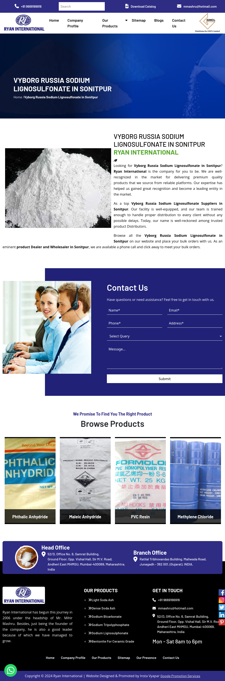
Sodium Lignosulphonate (108, 633)
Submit (165, 378)
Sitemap (139, 20)
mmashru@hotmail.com (197, 6)
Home (54, 20)
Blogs (159, 20)
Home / (19, 97)
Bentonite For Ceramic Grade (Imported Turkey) (111, 643)
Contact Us (171, 658)
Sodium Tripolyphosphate (108, 625)
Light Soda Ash (101, 600)
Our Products (101, 658)
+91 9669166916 (28, 6)
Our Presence (146, 658)
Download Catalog (140, 6)
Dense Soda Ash (101, 608)
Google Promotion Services (180, 676)
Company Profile (73, 658)
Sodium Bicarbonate (105, 616)
